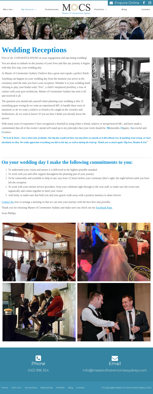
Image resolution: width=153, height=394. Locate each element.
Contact (146, 9)
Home (5, 387)
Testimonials (52, 9)
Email (115, 363)
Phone (38, 363)
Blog (124, 9)
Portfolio (99, 9)
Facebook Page (104, 207)
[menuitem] (5, 388)
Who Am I (8, 9)
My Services (27, 9)
